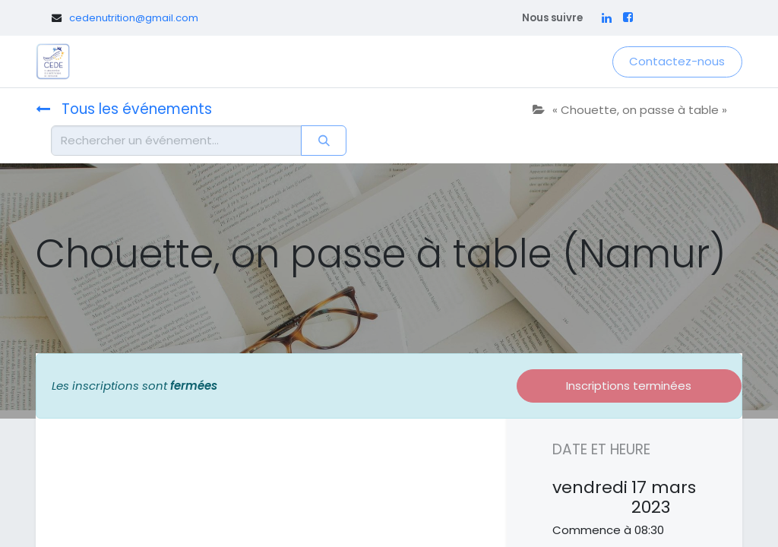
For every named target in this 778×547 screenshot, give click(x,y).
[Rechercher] (323, 141)
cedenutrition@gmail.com (133, 18)
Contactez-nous (677, 61)
